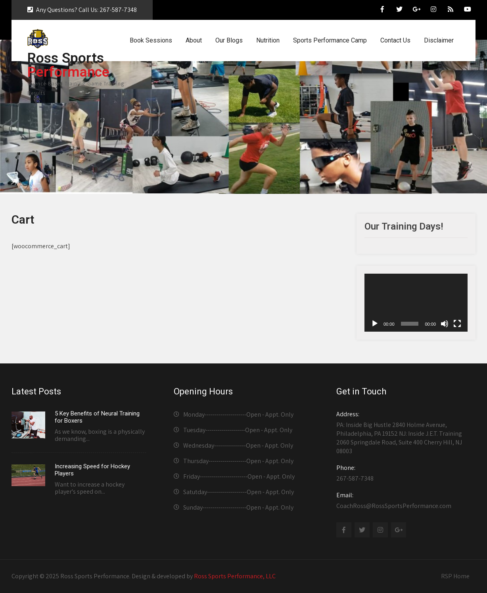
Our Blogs (229, 40)
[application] (416, 303)
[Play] (375, 324)
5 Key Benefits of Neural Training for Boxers (97, 417)
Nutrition (268, 40)
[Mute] (445, 324)
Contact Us (395, 40)
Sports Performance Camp (330, 40)
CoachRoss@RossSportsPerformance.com (403, 500)
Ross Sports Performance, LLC (235, 576)
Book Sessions (151, 40)
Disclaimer (439, 40)
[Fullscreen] (457, 324)
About (194, 40)
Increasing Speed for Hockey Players (92, 470)
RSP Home (455, 576)
